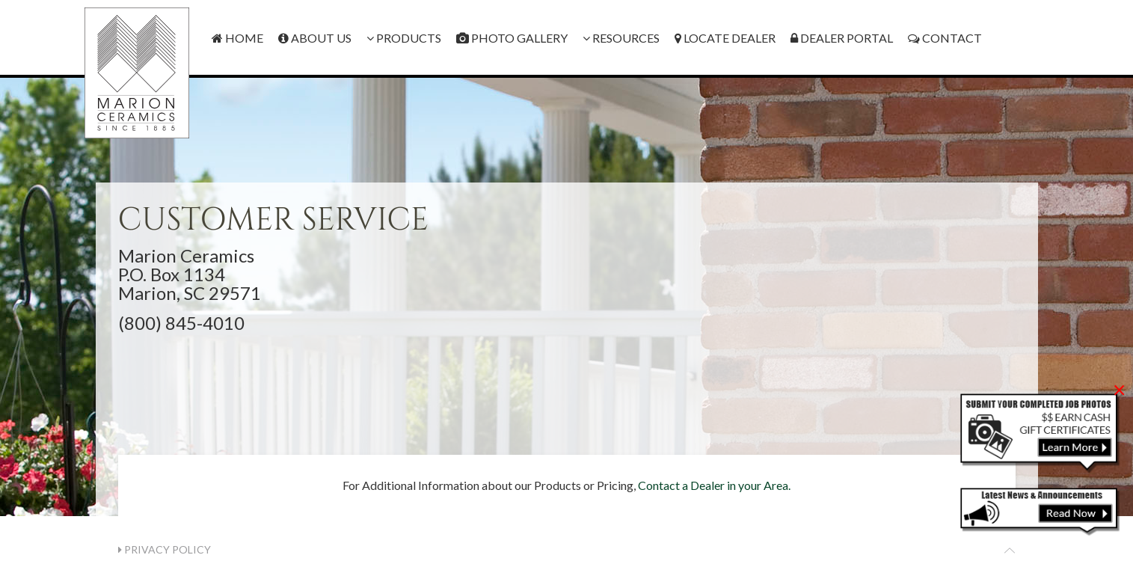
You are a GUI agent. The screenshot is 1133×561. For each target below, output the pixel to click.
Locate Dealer (725, 38)
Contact (945, 38)
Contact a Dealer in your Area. (714, 485)
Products (403, 38)
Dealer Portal (841, 38)
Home (237, 38)
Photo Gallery (512, 38)
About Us (314, 38)
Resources (621, 38)
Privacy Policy (164, 549)
